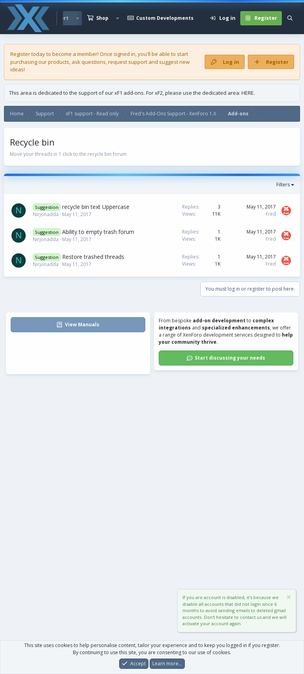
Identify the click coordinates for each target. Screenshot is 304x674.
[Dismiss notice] (288, 598)
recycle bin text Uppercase (95, 207)
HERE (247, 92)
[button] (117, 18)
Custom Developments (165, 18)
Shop (102, 18)
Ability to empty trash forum (98, 232)
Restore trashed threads (93, 256)
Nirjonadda (46, 214)
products (58, 61)
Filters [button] (283, 184)
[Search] (290, 18)
